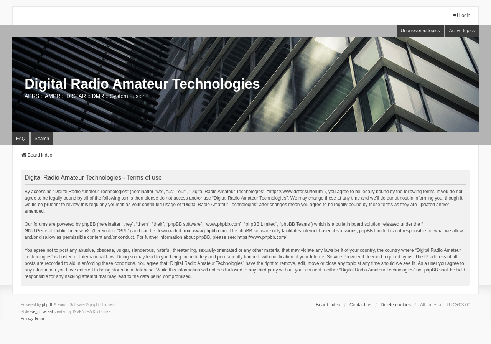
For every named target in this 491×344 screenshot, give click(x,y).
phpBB (48, 305)
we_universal (41, 311)
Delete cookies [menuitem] (396, 305)
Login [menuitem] (461, 15)
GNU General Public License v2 (57, 230)
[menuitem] (27, 318)
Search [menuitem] (42, 138)
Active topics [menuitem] (462, 30)
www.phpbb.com (210, 230)
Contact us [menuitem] (360, 305)
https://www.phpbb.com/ (261, 237)
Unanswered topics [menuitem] (420, 30)
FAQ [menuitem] (20, 138)
